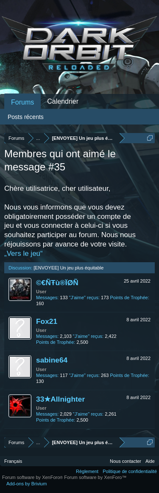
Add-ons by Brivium (26, 483)
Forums (22, 102)
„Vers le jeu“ (23, 253)
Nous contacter (125, 461)
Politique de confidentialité (130, 471)
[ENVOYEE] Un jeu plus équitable (68, 267)
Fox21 (46, 321)
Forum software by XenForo (33, 477)
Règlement (87, 471)
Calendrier (62, 101)
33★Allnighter (60, 399)
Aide (150, 461)
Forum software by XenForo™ (95, 477)
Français (13, 461)
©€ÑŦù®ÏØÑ (57, 282)
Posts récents (26, 116)
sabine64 (51, 360)
